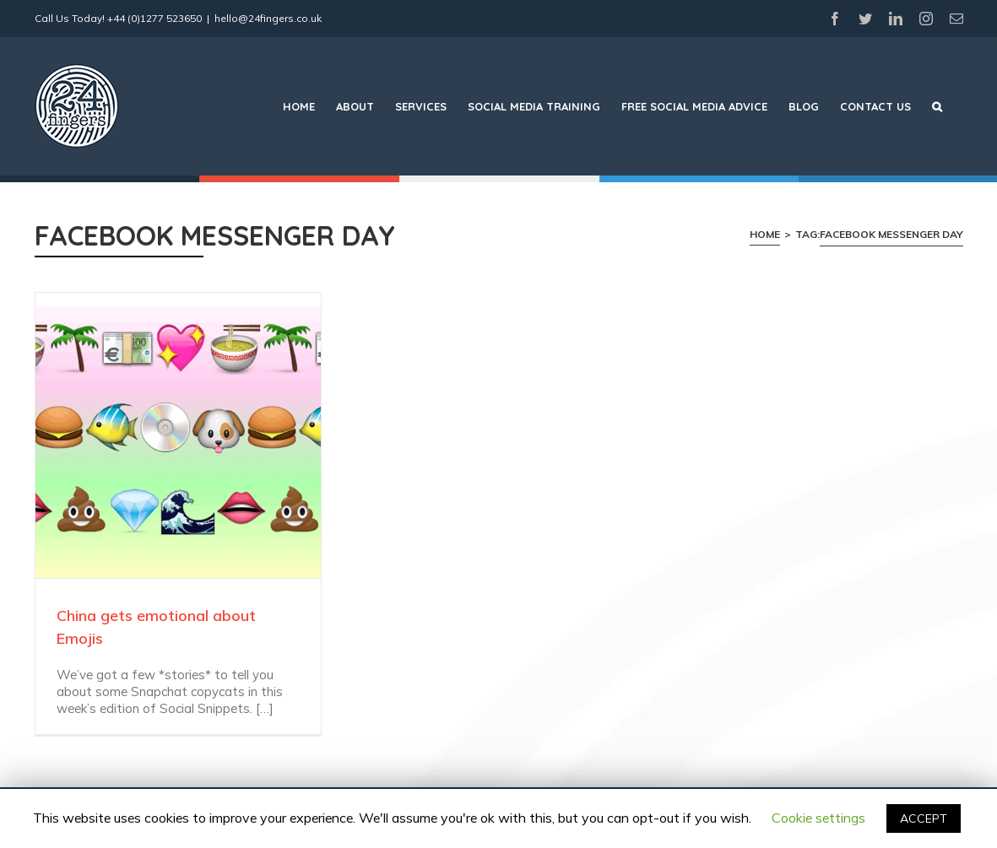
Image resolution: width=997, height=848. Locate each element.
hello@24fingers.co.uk (268, 18)
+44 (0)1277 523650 (154, 18)
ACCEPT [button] (923, 818)
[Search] (937, 106)
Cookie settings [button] (818, 817)
